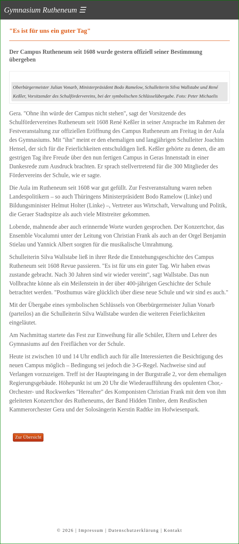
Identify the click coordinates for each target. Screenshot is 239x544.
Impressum (90, 530)
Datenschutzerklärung (133, 530)
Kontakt (173, 530)
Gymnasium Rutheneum (45, 10)
